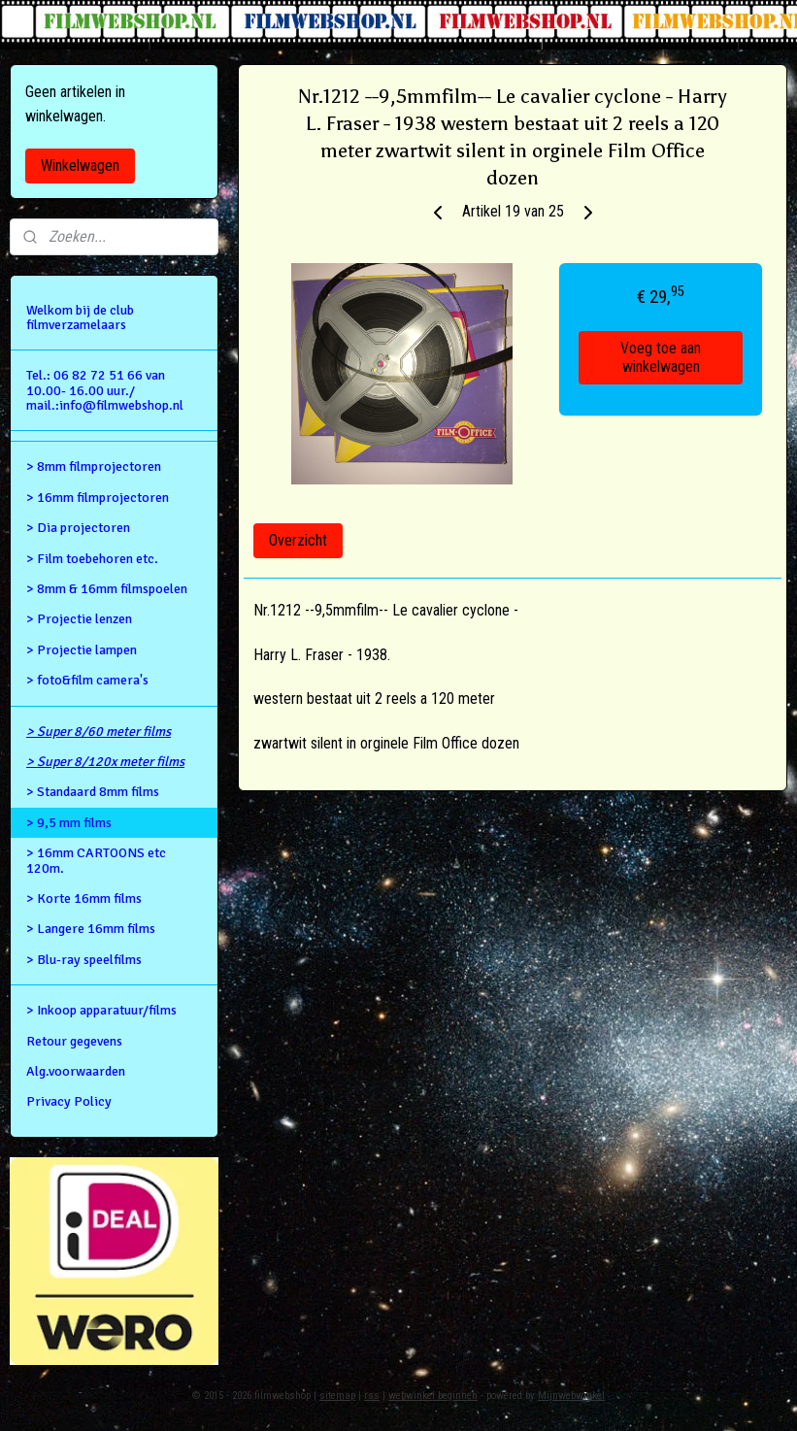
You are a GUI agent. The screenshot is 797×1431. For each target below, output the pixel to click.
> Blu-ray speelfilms (84, 959)
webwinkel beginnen (433, 1395)
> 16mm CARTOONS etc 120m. (96, 860)
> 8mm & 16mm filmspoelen (106, 589)
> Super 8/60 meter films (98, 731)
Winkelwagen (80, 165)
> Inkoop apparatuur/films (101, 1010)
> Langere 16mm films (90, 928)
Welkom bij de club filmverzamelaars (80, 317)
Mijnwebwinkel (571, 1395)
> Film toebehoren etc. (92, 558)
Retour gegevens (74, 1041)
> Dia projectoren (78, 527)
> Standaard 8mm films (92, 791)
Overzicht (298, 540)
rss (372, 1395)
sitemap (337, 1395)
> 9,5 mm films (69, 823)
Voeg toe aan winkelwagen (660, 357)
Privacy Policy (69, 1101)
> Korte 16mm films (84, 898)
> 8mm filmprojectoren (93, 466)
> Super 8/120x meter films (105, 761)
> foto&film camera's (87, 680)
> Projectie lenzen (79, 619)
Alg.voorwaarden (75, 1071)
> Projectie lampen (81, 650)
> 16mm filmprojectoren (97, 497)
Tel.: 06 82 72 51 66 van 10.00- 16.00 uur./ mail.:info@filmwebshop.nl (104, 390)
